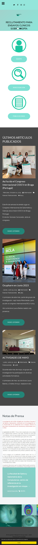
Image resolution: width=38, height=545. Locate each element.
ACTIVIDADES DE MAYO (15, 357)
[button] (18, 28)
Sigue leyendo (13, 231)
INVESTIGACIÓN (19, 87)
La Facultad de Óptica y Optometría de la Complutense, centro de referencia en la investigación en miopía (18, 480)
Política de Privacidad (19, 537)
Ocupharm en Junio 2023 (15, 285)
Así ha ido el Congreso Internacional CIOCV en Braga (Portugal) (18, 184)
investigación (12, 491)
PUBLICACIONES (19, 116)
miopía (22, 491)
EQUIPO (19, 59)
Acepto (19, 542)
